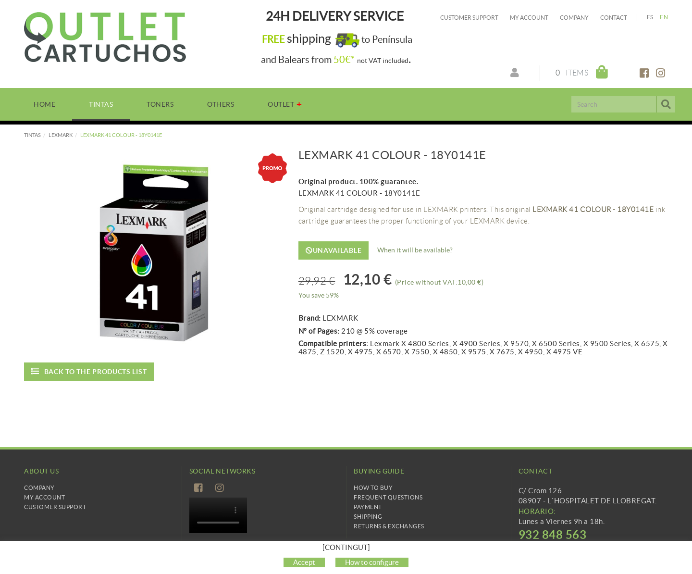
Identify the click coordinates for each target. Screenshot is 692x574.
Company (574, 17)
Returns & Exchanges (389, 526)
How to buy (373, 488)
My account (529, 17)
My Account (44, 497)
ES (650, 17)
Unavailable (333, 250)
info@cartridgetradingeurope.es (573, 548)
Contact (613, 17)
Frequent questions (388, 497)
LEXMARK (61, 135)
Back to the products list (89, 371)
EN (664, 17)
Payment (368, 507)
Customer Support (469, 17)
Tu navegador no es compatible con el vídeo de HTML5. (218, 515)
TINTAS (32, 135)
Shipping (368, 516)
